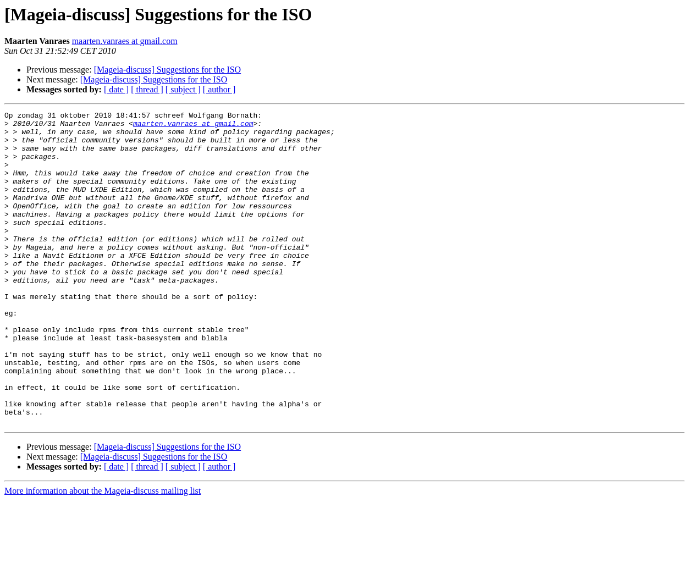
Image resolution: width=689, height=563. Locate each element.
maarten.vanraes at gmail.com (125, 41)
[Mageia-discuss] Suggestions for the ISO (167, 69)
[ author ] (219, 89)
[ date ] (116, 89)
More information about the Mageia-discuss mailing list (102, 553)
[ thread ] (147, 89)
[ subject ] (183, 89)
